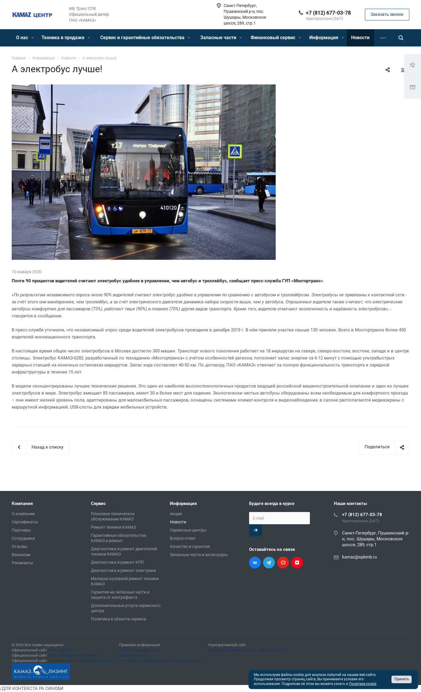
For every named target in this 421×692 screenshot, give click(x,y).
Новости (360, 37)
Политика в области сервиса (118, 619)
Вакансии (21, 554)
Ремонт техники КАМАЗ (113, 527)
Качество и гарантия (190, 546)
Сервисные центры (188, 530)
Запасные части (221, 37)
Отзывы (19, 546)
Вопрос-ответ (183, 538)
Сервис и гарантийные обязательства (145, 37)
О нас (25, 37)
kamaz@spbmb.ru (359, 557)
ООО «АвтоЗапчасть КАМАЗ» (73, 655)
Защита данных (133, 655)
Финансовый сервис (276, 37)
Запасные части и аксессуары (199, 554)
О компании (23, 513)
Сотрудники (23, 538)
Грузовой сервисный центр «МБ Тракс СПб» (247, 650)
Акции (176, 513)
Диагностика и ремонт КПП (117, 562)
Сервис (98, 503)
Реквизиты (22, 562)
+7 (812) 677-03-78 (328, 13)
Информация (326, 37)
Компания (22, 503)
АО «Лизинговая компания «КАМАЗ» (80, 660)
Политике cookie (362, 684)
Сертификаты (25, 522)
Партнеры (21, 530)
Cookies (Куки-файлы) (138, 650)
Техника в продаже (66, 37)
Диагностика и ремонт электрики (123, 570)
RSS (403, 70)
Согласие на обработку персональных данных (160, 660)
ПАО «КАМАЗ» (60, 650)
